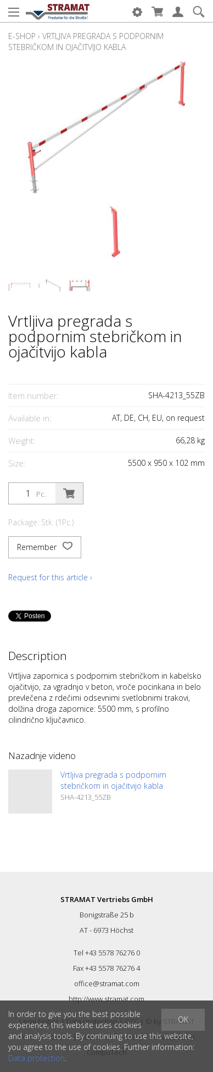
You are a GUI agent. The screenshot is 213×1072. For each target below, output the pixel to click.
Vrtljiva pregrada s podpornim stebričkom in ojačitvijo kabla (86, 41)
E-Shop (22, 36)
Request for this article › (50, 577)
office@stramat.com (106, 983)
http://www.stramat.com (106, 999)
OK (183, 1019)
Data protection (36, 1058)
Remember (44, 547)
